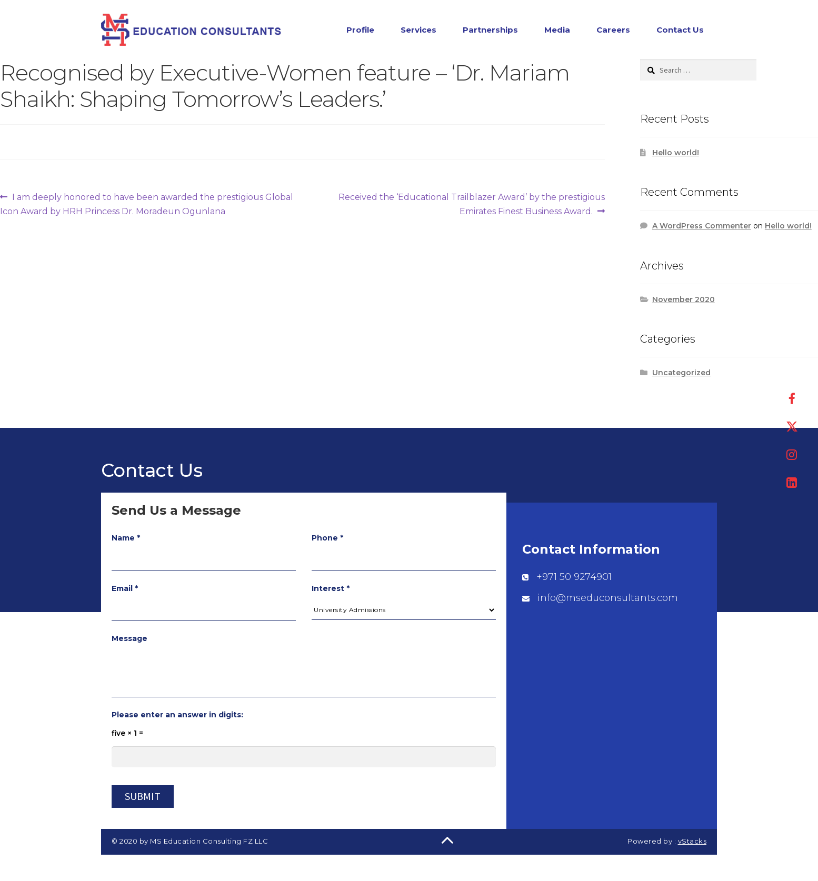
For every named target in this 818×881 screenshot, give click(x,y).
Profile (360, 30)
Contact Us (680, 30)
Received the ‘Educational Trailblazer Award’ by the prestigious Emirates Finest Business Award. (471, 203)
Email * (125, 588)
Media (557, 30)
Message (129, 638)
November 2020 (683, 299)
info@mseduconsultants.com (607, 598)
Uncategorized (681, 372)
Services (418, 30)
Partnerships (490, 30)
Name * (126, 538)
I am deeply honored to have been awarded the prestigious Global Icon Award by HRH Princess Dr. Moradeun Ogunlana (146, 203)
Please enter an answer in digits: (177, 714)
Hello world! (675, 152)
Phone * (327, 538)
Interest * (331, 588)
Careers (613, 30)
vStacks (692, 841)
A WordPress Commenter (701, 226)
